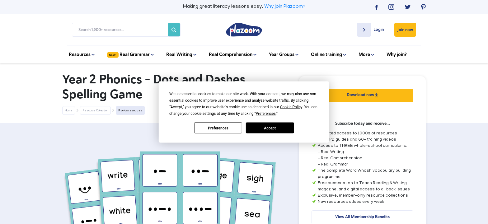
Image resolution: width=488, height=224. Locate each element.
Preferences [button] (266, 113)
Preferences (218, 128)
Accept (270, 128)
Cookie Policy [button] (291, 107)
